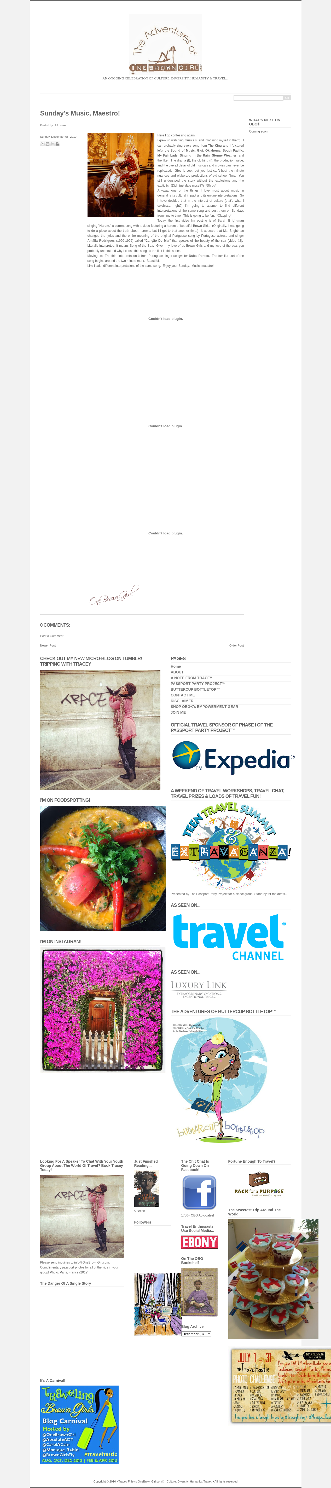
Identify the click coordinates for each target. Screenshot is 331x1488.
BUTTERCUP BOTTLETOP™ (195, 689)
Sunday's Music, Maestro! (80, 113)
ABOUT (177, 672)
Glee (178, 170)
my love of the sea (223, 245)
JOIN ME (178, 712)
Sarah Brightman (231, 220)
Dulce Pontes (199, 256)
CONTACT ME (183, 695)
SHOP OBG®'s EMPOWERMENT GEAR (204, 707)
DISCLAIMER (182, 701)
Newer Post (48, 645)
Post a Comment (51, 636)
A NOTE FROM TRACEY (191, 678)
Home (176, 666)
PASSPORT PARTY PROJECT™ (198, 684)
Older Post (236, 645)
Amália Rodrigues (101, 241)
